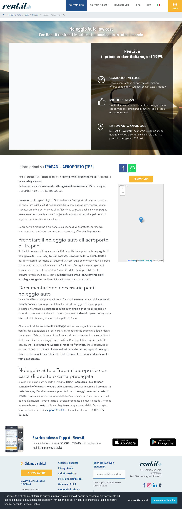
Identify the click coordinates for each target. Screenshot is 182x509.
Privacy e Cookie (65, 468)
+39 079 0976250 (36, 473)
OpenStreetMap (145, 261)
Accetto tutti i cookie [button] (164, 500)
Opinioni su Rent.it (67, 484)
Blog (138, 5)
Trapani (35, 15)
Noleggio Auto (76, 5)
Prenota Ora (141, 179)
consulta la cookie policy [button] (26, 504)
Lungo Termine (121, 5)
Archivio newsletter (67, 474)
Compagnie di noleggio (69, 489)
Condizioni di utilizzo (68, 463)
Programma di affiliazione (70, 479)
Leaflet (132, 261)
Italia (27, 15)
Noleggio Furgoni (99, 5)
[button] (160, 5)
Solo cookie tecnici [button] (138, 500)
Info (149, 5)
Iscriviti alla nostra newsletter (103, 465)
